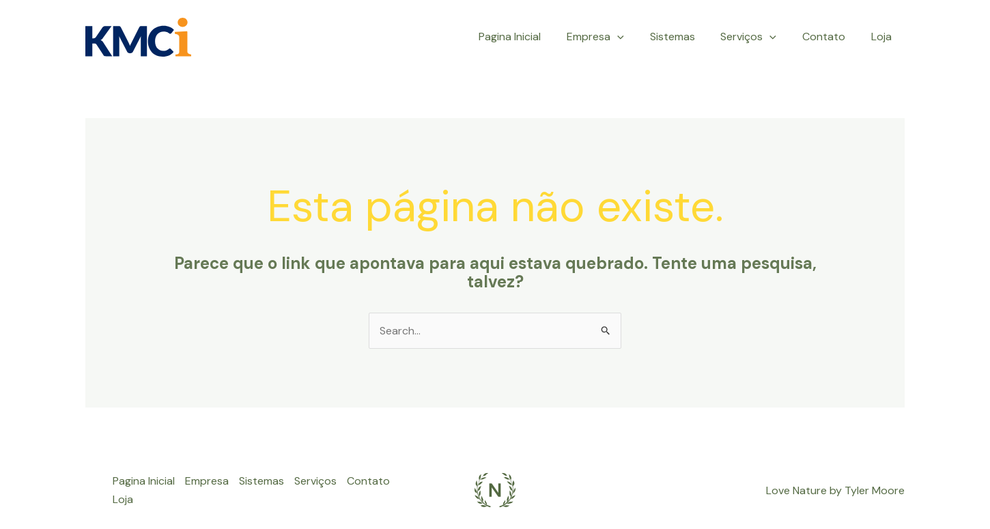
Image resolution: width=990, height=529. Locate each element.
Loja (883, 36)
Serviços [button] (759, 37)
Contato (829, 36)
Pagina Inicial (532, 36)
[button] (635, 37)
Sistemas (686, 36)
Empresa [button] (613, 37)
